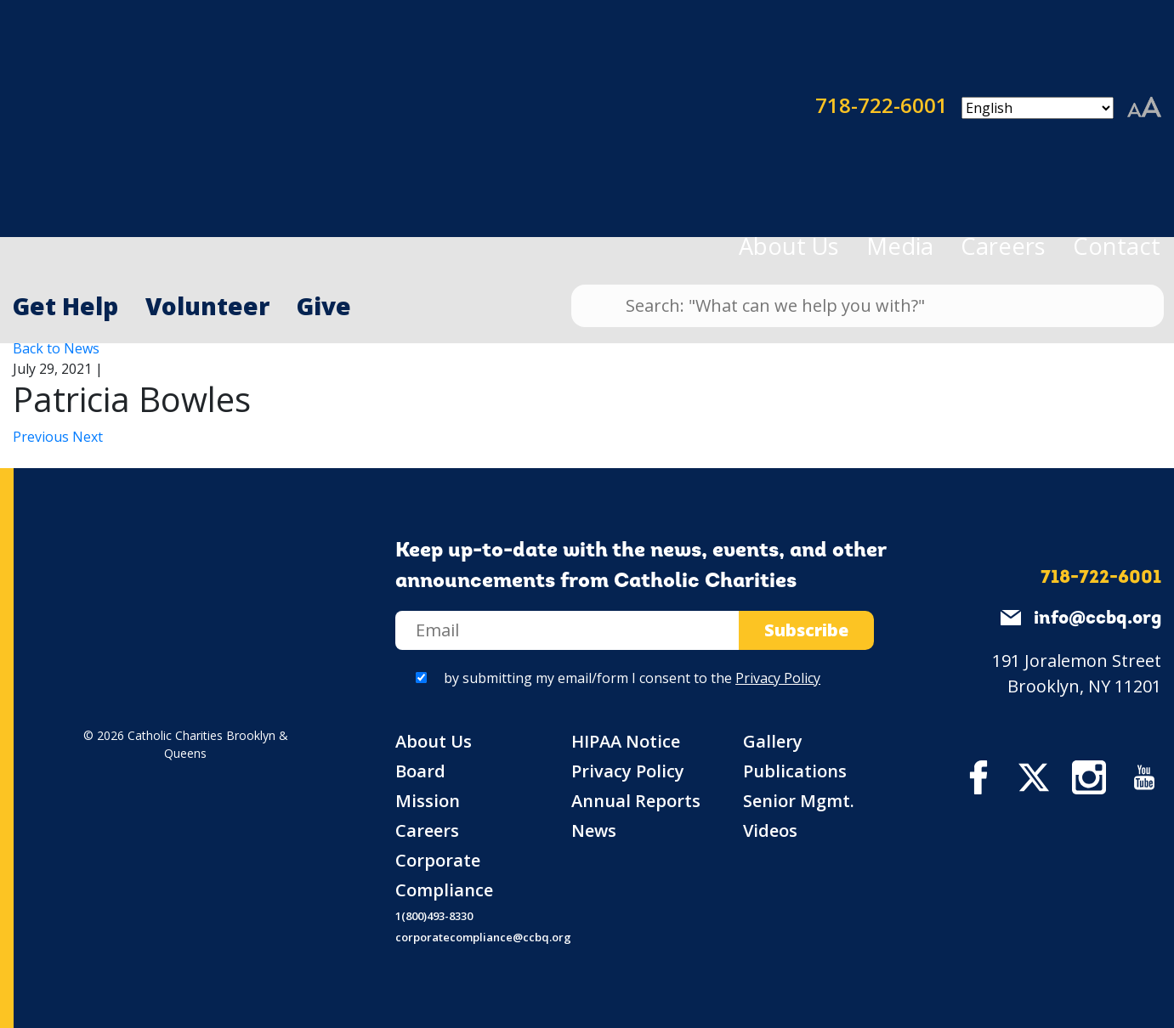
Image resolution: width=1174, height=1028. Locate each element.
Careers (1003, 246)
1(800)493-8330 (434, 916)
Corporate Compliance (444, 875)
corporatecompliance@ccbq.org (483, 937)
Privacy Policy (777, 678)
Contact (1116, 246)
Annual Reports (635, 800)
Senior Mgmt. (798, 800)
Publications (795, 771)
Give (324, 306)
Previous (42, 436)
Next (87, 436)
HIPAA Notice (625, 741)
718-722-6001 (767, 108)
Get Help (65, 306)
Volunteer (207, 306)
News (593, 830)
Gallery (773, 741)
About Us (789, 246)
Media (899, 246)
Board (420, 771)
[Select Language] (1037, 108)
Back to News (56, 348)
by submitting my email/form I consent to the (632, 678)
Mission (427, 800)
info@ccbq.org (1097, 619)
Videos (770, 830)
